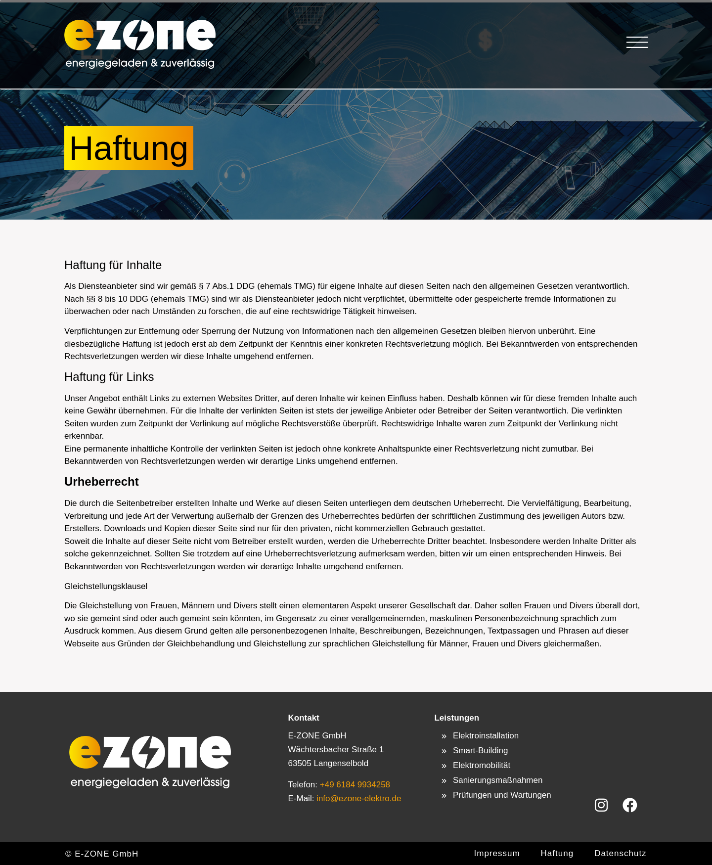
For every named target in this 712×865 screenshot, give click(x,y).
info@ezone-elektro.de (357, 798)
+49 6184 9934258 (355, 784)
